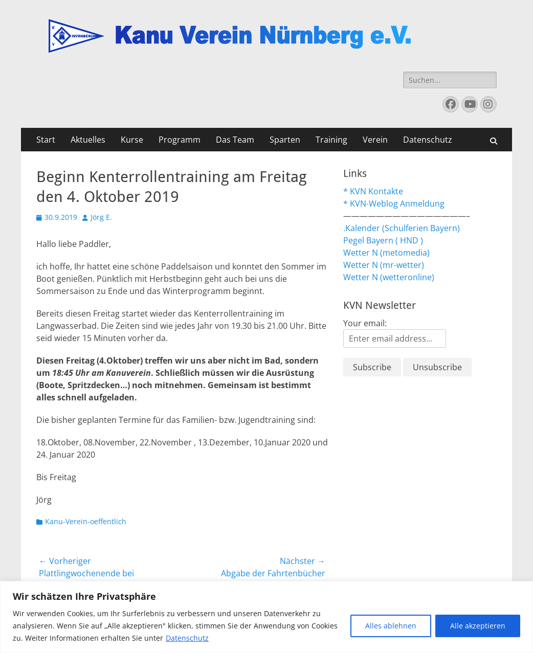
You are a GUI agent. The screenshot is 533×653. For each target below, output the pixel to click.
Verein (375, 139)
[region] (266, 617)
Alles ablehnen (390, 626)
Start (45, 139)
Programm (180, 139)
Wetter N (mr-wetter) (383, 265)
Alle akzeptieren (477, 626)
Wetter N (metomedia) (386, 252)
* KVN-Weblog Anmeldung (394, 203)
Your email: (365, 323)
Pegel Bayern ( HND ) (383, 240)
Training (331, 139)
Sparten (285, 139)
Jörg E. (101, 217)
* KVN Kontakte (373, 191)
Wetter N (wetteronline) (388, 277)
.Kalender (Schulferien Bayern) (401, 228)
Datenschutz (187, 638)
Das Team (235, 139)
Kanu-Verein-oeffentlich (85, 521)
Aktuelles (88, 139)
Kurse (132, 139)
